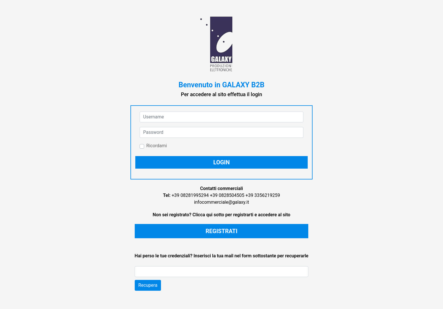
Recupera (148, 285)
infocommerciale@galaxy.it (221, 202)
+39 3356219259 (262, 195)
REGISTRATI (221, 231)
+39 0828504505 (227, 195)
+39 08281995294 (190, 195)
